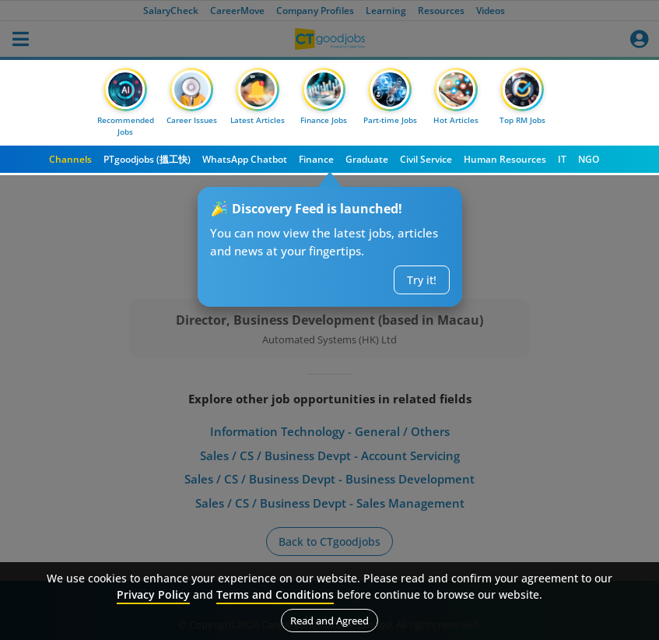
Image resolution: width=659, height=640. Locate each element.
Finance (316, 159)
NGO (588, 159)
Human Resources (505, 159)
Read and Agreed (329, 621)
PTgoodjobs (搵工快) (147, 159)
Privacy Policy (153, 594)
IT (562, 159)
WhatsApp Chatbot (244, 159)
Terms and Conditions (275, 594)
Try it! (421, 280)
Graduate (366, 159)
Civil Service (426, 159)
